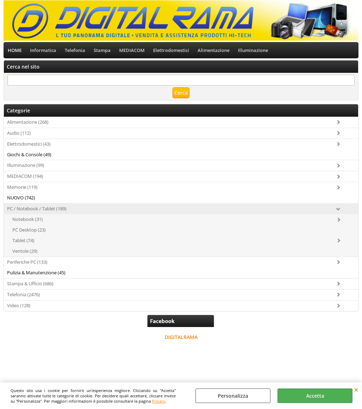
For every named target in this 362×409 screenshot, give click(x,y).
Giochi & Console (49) (29, 154)
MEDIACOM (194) (25, 176)
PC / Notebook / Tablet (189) (36, 208)
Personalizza (233, 395)
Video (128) (18, 305)
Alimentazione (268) (27, 122)
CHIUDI (356, 389)
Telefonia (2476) (23, 294)
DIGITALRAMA (181, 337)
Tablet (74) (23, 240)
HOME (15, 50)
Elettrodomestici (171, 50)
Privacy (158, 401)
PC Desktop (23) (29, 230)
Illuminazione (253, 50)
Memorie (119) (22, 187)
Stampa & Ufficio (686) (30, 283)
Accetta (315, 395)
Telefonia (75, 50)
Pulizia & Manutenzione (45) (36, 272)
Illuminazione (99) (25, 165)
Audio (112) (19, 133)
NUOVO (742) (21, 197)
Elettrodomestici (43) (29, 144)
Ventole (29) (24, 251)
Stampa (102, 50)
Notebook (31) (27, 219)
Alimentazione (213, 50)
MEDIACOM (132, 50)
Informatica (43, 50)
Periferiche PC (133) (27, 262)
